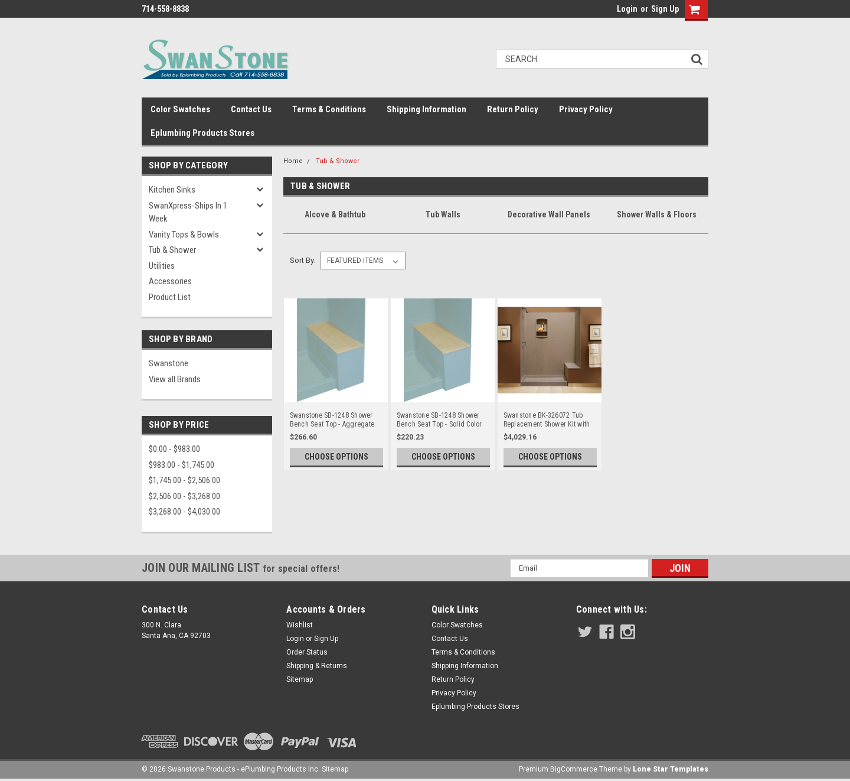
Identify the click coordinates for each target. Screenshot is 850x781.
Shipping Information (426, 109)
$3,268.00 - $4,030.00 (184, 511)
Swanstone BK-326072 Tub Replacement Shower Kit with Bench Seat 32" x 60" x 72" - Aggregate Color (547, 420)
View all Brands (175, 379)
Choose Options (336, 456)
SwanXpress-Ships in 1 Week (188, 212)
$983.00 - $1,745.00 (181, 465)
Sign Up (665, 9)
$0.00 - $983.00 (174, 449)
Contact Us (251, 109)
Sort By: (303, 260)
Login (627, 9)
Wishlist (299, 625)
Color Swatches (180, 109)
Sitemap (299, 679)
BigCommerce (573, 769)
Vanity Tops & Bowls (184, 234)
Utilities (162, 266)
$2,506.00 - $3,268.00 (184, 496)
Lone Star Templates (670, 769)
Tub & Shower (172, 250)
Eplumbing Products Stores (202, 133)
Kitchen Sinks (172, 189)
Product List (170, 297)
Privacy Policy (586, 109)
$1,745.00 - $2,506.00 (184, 480)
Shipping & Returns (316, 666)
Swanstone (168, 363)
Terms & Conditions (329, 109)
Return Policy (512, 109)
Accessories (170, 281)
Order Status (307, 652)
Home (293, 161)
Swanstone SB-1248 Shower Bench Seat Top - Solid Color (439, 419)
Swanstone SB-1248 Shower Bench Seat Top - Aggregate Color (332, 420)
